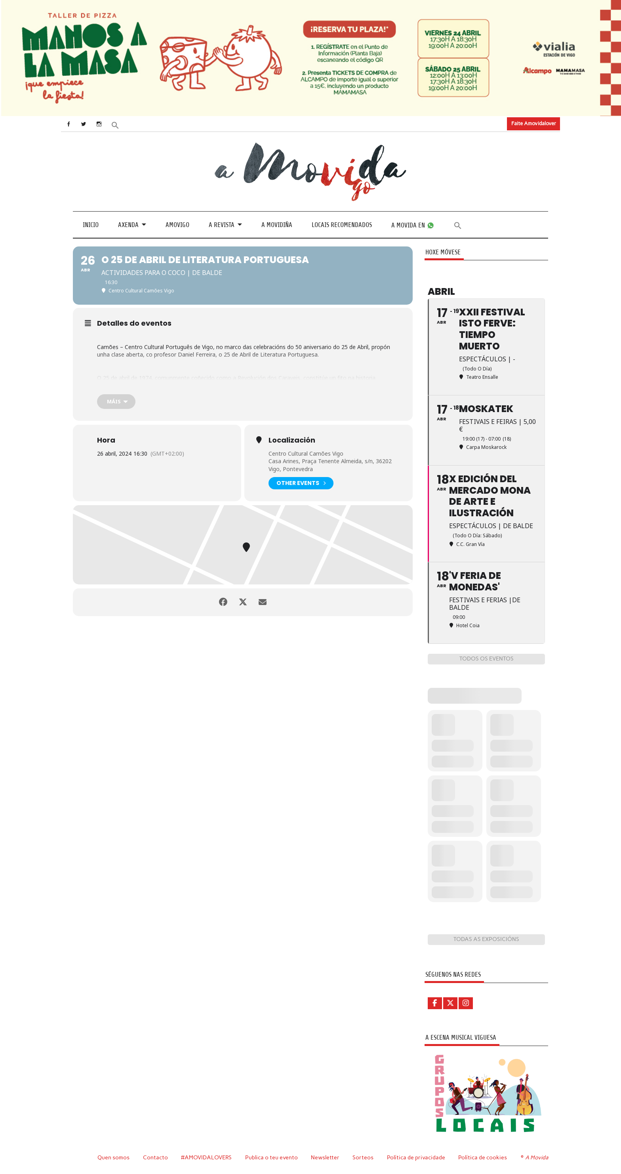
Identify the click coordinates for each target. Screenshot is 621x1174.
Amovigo (177, 225)
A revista (221, 225)
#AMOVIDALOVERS (206, 1157)
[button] (115, 125)
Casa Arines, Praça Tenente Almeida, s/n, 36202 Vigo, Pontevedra (330, 465)
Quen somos (113, 1157)
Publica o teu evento (271, 1157)
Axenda (128, 225)
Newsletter (325, 1157)
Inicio (91, 225)
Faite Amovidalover (533, 123)
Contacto (155, 1157)
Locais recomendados (342, 225)
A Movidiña (276, 225)
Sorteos (362, 1157)
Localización (292, 440)
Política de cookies (482, 1157)
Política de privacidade (416, 1157)
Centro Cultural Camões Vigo (306, 453)
